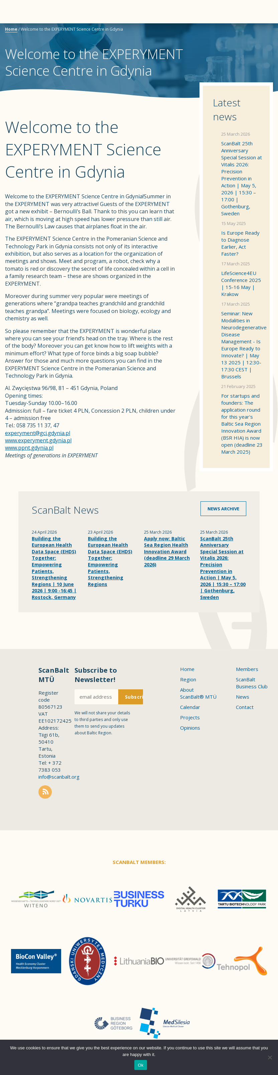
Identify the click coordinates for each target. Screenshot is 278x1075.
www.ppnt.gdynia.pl (29, 447)
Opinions (190, 727)
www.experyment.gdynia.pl (38, 440)
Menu (16, 11)
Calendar (190, 707)
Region (188, 679)
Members (247, 669)
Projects (190, 717)
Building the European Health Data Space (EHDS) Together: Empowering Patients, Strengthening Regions (110, 561)
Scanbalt (256, 32)
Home (11, 29)
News (242, 696)
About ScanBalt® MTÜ (198, 693)
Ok (140, 1065)
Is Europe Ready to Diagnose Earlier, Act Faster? (240, 243)
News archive (223, 509)
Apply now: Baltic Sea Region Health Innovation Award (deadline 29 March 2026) (167, 551)
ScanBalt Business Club (252, 683)
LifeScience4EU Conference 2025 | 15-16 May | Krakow (241, 283)
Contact (245, 707)
